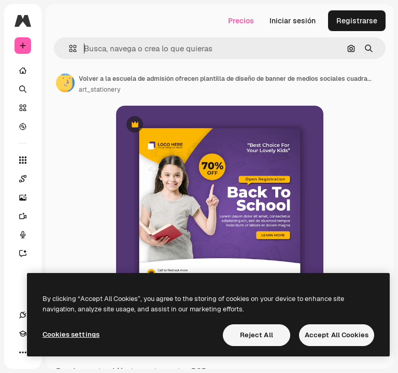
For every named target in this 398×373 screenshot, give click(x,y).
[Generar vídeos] (28, 216)
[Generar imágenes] (28, 197)
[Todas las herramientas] (23, 160)
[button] (68, 48)
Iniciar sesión (292, 20)
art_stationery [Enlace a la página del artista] (99, 89)
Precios (241, 20)
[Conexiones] (23, 315)
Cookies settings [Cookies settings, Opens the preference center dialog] (71, 334)
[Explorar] (23, 126)
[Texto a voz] (28, 234)
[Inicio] (23, 70)
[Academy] (23, 333)
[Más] (23, 352)
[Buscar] (23, 89)
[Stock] (23, 107)
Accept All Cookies (336, 335)
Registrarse (356, 20)
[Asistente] (28, 253)
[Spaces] (28, 178)
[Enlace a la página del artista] (65, 83)
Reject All (256, 335)
